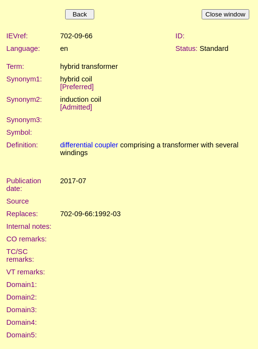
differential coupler (89, 145)
